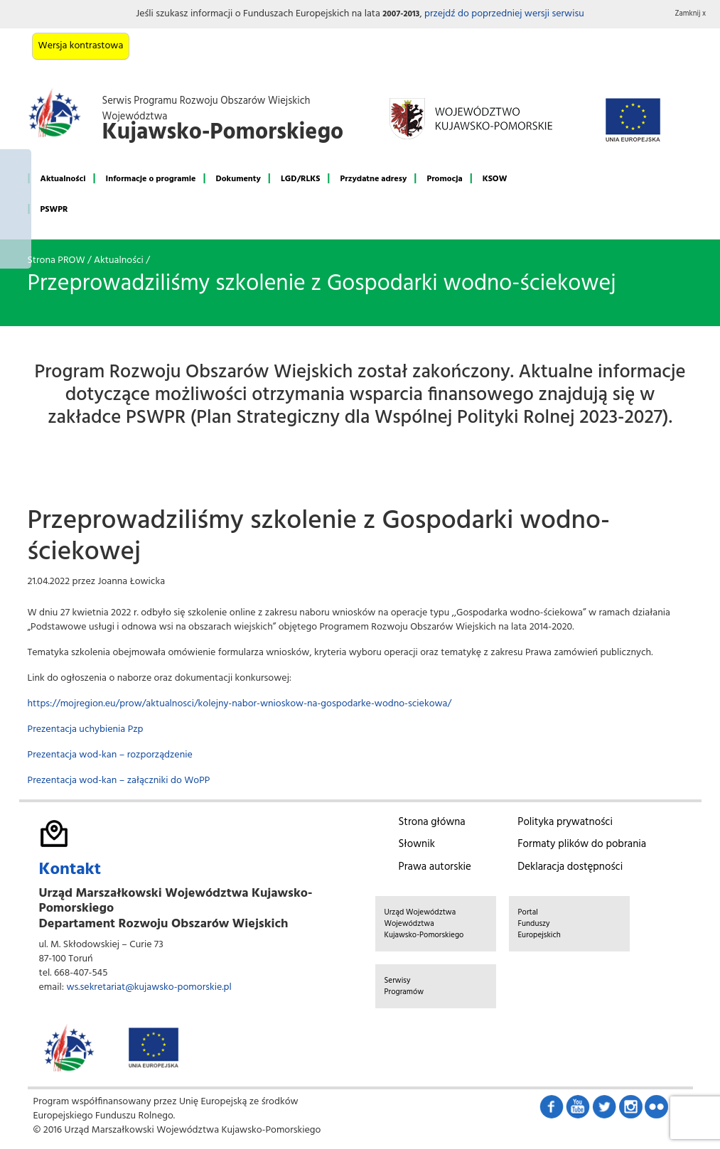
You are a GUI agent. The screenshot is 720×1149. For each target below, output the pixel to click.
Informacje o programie (151, 179)
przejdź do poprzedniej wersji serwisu (504, 14)
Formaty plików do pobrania (581, 844)
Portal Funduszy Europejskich (539, 924)
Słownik (417, 844)
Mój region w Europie (15, 209)
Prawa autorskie (435, 866)
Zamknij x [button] (690, 14)
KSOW (495, 179)
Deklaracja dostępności (570, 866)
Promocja (444, 179)
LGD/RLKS (300, 179)
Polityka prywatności (565, 822)
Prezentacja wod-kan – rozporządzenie (110, 755)
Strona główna (432, 822)
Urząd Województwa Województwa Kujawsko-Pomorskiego (424, 924)
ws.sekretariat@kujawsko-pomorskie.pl (148, 987)
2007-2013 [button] (400, 14)
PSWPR (54, 210)
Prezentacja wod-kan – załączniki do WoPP (119, 780)
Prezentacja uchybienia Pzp (86, 729)
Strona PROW (56, 260)
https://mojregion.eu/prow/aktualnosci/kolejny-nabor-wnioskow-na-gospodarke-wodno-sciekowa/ (240, 704)
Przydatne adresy (373, 179)
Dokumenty (238, 179)
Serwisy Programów (404, 986)
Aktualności (63, 179)
